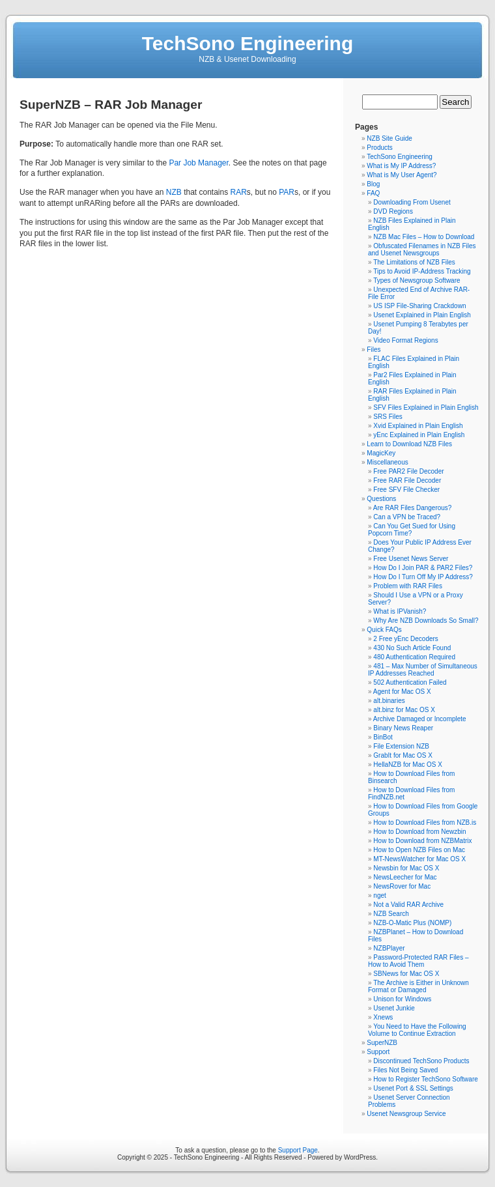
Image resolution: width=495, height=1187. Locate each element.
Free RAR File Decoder (407, 480)
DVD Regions (393, 211)
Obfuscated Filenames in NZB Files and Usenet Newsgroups (422, 249)
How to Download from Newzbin (419, 831)
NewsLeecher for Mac (404, 877)
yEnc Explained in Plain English (418, 434)
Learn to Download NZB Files (409, 444)
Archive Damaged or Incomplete (419, 718)
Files (373, 349)
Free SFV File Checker (406, 489)
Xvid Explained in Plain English (417, 425)
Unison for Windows (402, 999)
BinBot (382, 737)
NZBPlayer (388, 948)
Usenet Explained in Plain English (422, 315)
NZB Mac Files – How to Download (423, 236)
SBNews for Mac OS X (406, 973)
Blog (373, 184)
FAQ (373, 193)
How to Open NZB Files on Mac (419, 849)
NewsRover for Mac (402, 886)
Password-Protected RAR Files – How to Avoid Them (418, 961)
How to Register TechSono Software (425, 1079)
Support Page (298, 1150)
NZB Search (390, 913)
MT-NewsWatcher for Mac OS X (419, 859)
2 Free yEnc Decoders (405, 638)
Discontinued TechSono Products (421, 1061)
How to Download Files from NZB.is (424, 822)
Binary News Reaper (403, 728)
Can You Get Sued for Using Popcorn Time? (411, 529)
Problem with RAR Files (407, 586)
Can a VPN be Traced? (406, 517)
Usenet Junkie (393, 1008)
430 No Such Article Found (412, 647)
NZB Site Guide (389, 138)
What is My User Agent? (401, 175)
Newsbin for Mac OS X (406, 868)
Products (379, 147)
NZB (174, 192)
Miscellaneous (387, 462)
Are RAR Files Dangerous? (412, 507)
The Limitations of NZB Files (414, 262)
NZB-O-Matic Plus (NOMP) (412, 922)
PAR (286, 192)
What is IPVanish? (399, 611)
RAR (239, 192)
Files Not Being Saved (405, 1070)
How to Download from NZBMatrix (422, 840)
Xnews (383, 1017)
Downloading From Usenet (411, 202)
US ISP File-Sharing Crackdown (419, 305)
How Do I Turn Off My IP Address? (422, 576)
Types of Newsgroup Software (416, 280)
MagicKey (381, 453)
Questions (381, 498)
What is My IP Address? (401, 165)
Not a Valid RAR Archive (408, 904)
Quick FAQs (384, 629)
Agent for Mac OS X (402, 691)
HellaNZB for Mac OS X (407, 764)
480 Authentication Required (414, 657)
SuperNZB (382, 1042)
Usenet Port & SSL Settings (413, 1088)
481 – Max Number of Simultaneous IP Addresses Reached (422, 670)
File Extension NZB (401, 746)
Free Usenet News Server (410, 558)
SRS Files (387, 416)
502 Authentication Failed (409, 682)
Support (378, 1051)
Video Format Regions (405, 340)
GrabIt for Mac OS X (402, 755)
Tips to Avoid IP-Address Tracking (422, 271)
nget (379, 895)
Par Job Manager (198, 162)
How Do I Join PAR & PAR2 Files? (422, 567)
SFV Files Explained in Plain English (425, 407)
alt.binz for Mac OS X (403, 709)
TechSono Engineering (247, 43)
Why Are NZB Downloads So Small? (425, 620)
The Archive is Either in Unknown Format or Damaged (418, 986)
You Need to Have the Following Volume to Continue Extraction (417, 1030)
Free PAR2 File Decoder (408, 471)
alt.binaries (388, 700)
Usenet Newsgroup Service (406, 1113)
